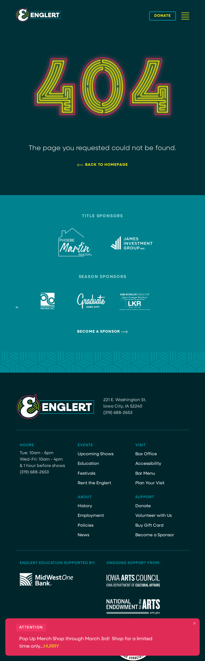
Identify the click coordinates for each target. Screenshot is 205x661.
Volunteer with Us (153, 516)
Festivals (86, 473)
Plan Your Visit (149, 483)
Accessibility (148, 464)
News (83, 535)
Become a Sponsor (98, 332)
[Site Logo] (38, 14)
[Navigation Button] (185, 16)
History (85, 506)
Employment (91, 516)
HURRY (51, 646)
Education (88, 464)
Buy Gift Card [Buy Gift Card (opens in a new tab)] (149, 525)
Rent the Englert (94, 483)
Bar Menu (145, 473)
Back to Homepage (106, 165)
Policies (85, 525)
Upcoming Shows (95, 454)
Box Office (146, 454)
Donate (143, 506)
